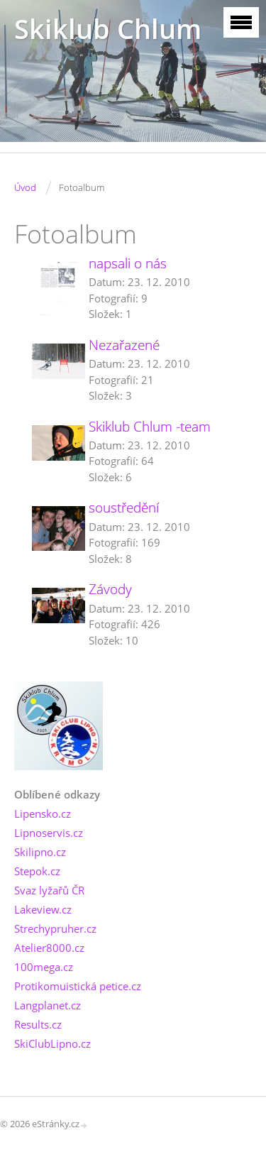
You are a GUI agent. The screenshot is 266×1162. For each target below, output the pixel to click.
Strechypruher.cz (55, 928)
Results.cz (38, 1024)
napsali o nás (128, 263)
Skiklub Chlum (107, 29)
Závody (110, 589)
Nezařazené (124, 344)
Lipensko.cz (42, 813)
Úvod (25, 187)
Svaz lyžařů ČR (49, 890)
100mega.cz (43, 967)
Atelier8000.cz (49, 948)
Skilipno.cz (40, 852)
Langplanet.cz (47, 1005)
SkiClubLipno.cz (52, 1043)
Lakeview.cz (43, 909)
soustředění (124, 507)
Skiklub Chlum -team (150, 426)
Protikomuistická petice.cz (77, 986)
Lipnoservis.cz (48, 833)
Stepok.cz (37, 871)
